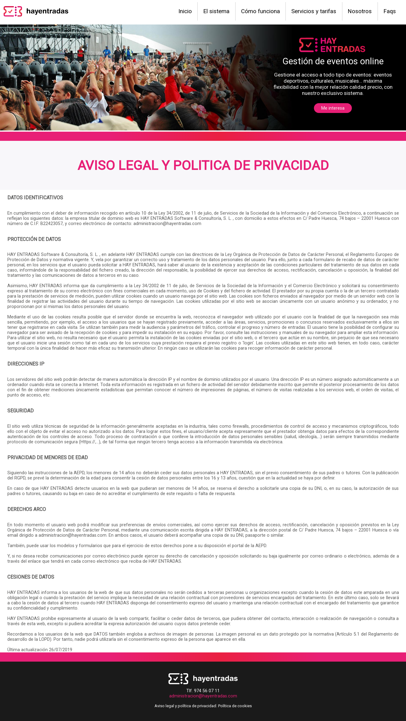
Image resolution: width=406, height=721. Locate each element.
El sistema (216, 11)
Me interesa (333, 108)
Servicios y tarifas (313, 11)
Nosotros (360, 11)
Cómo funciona (260, 11)
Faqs (389, 11)
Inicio (185, 11)
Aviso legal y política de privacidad (185, 706)
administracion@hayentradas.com (203, 696)
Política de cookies (235, 706)
